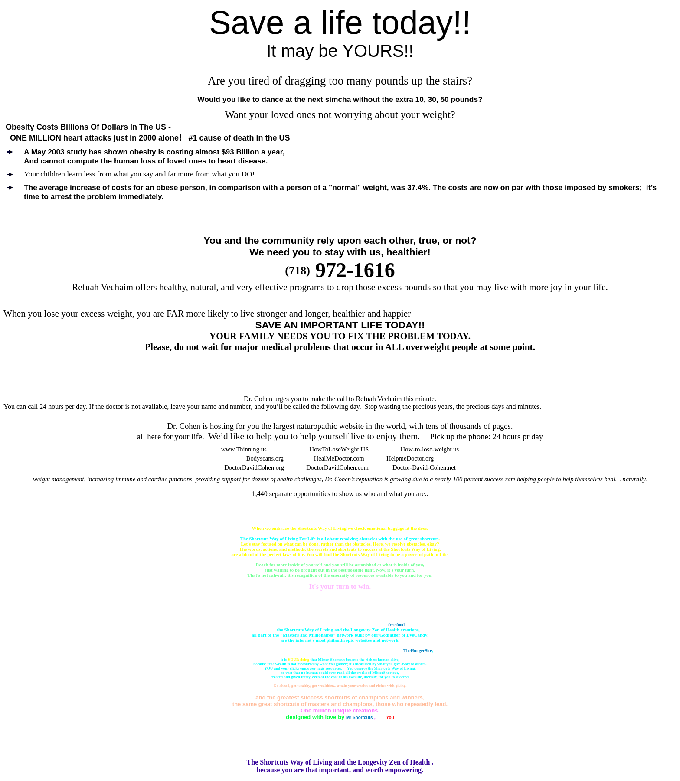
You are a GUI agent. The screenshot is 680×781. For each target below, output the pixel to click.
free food (396, 624)
